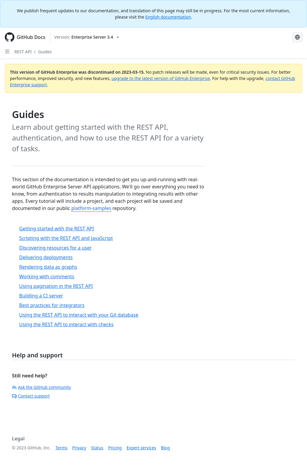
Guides (45, 52)
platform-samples (91, 208)
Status (97, 448)
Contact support (31, 396)
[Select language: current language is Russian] (297, 37)
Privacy (79, 448)
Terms (61, 448)
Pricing (115, 448)
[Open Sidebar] (7, 51)
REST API (23, 52)
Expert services (141, 448)
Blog (165, 448)
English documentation (168, 17)
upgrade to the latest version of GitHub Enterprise (161, 78)
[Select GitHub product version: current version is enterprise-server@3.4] (86, 37)
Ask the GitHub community (41, 387)
